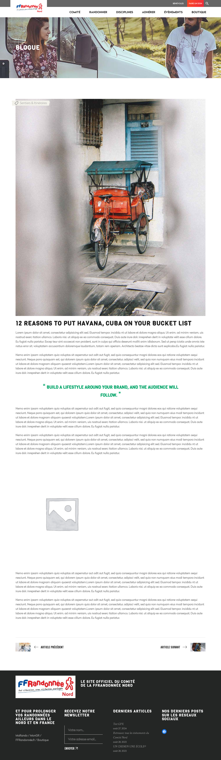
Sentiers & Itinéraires (33, 103)
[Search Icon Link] (207, 3)
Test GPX (118, 724)
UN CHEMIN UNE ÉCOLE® (129, 746)
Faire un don (195, 3)
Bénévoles (178, 3)
